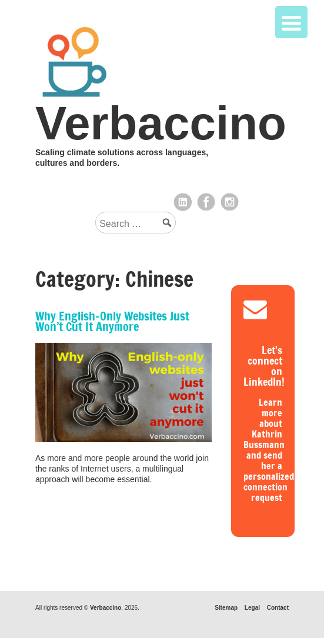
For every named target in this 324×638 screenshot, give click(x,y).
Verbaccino (160, 123)
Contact (278, 607)
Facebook (206, 202)
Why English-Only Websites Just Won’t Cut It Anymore (112, 321)
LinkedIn (182, 202)
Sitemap (226, 607)
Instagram (230, 202)
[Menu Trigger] (291, 22)
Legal (252, 607)
